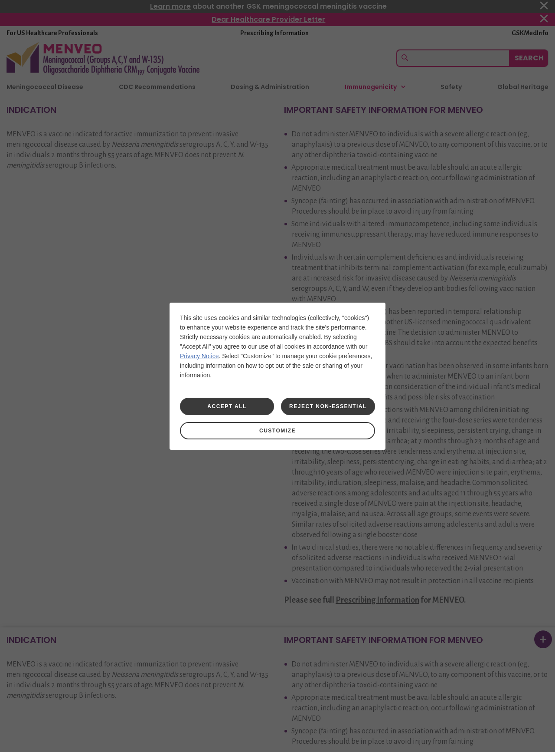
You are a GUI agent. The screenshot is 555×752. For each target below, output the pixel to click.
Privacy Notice (199, 356)
